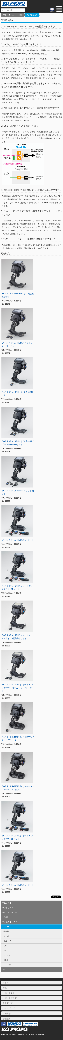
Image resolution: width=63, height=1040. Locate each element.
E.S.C (5, 960)
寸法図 (5, 917)
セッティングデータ (10, 912)
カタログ (6, 969)
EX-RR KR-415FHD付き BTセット (17, 540)
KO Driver (7, 955)
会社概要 (7, 1019)
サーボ (6, 936)
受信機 (6, 931)
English (52, 10)
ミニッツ (7, 941)
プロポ (6, 927)
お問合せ (7, 1013)
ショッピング (9, 1008)
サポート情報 (17, 15)
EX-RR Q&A (32, 15)
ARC (5, 950)
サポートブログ (10, 998)
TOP (4, 15)
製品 (5, 988)
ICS (4, 946)
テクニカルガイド (9, 922)
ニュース (7, 983)
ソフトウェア (7, 908)
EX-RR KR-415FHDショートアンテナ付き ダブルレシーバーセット (17, 688)
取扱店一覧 (8, 1003)
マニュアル (6, 903)
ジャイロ (7, 965)
